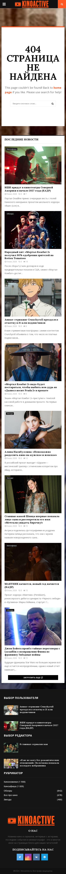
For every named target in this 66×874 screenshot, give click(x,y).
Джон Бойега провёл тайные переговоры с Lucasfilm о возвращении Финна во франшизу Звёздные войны (32, 651)
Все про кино (12, 281)
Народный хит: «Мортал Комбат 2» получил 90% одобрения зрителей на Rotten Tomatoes (29, 255)
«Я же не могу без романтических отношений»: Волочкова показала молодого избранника (39, 763)
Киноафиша (12, 149)
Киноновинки (12, 346)
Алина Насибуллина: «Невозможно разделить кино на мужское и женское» (31, 453)
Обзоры (10, 214)
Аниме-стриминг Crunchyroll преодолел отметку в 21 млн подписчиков (31, 321)
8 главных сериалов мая (34, 744)
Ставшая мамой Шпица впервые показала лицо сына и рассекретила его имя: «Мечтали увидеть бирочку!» (32, 519)
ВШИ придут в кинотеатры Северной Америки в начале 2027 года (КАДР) (29, 189)
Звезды (10, 414)
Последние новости (21, 139)
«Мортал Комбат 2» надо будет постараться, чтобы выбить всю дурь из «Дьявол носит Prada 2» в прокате (31, 387)
